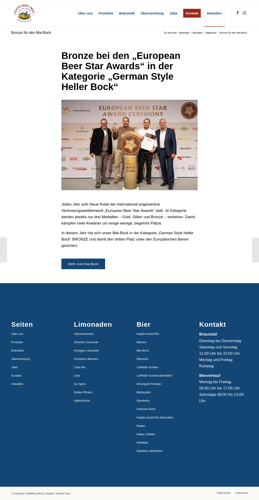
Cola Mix (80, 367)
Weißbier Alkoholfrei (149, 451)
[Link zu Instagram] (244, 13)
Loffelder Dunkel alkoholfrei (154, 375)
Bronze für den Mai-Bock (31, 33)
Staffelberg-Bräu (35, 493)
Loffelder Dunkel (147, 367)
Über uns (17, 334)
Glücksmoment (84, 334)
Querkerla (142, 400)
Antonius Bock (145, 409)
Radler (140, 426)
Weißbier (142, 442)
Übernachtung (20, 359)
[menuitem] (85, 13)
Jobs (14, 367)
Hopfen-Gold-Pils (147, 334)
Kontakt (16, 375)
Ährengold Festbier (148, 384)
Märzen (141, 342)
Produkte (17, 342)
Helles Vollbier (145, 434)
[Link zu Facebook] (237, 13)
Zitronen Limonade (86, 342)
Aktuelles (17, 384)
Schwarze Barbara (86, 359)
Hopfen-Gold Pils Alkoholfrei (154, 417)
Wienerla (142, 359)
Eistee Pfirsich (83, 392)
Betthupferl (143, 392)
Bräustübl (17, 350)
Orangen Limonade (86, 350)
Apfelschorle (82, 400)
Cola (77, 375)
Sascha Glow (63, 493)
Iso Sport (80, 384)
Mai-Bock (142, 350)
